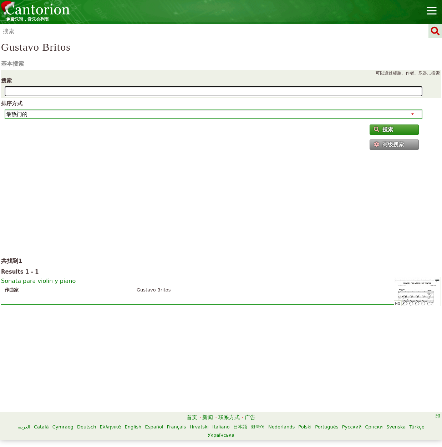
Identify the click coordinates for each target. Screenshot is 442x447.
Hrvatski (199, 427)
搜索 (6, 80)
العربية (23, 427)
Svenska (396, 427)
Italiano (220, 427)
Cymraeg (62, 427)
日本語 (240, 427)
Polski (304, 427)
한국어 (258, 427)
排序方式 (11, 103)
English (133, 427)
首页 (192, 417)
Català (41, 427)
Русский (352, 427)
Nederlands (281, 427)
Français (176, 427)
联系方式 (229, 417)
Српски (374, 427)
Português (326, 427)
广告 (250, 417)
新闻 (207, 417)
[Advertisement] (221, 205)
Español (154, 427)
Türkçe (416, 427)
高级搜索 (389, 144)
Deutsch (86, 427)
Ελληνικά (110, 427)
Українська (221, 435)
